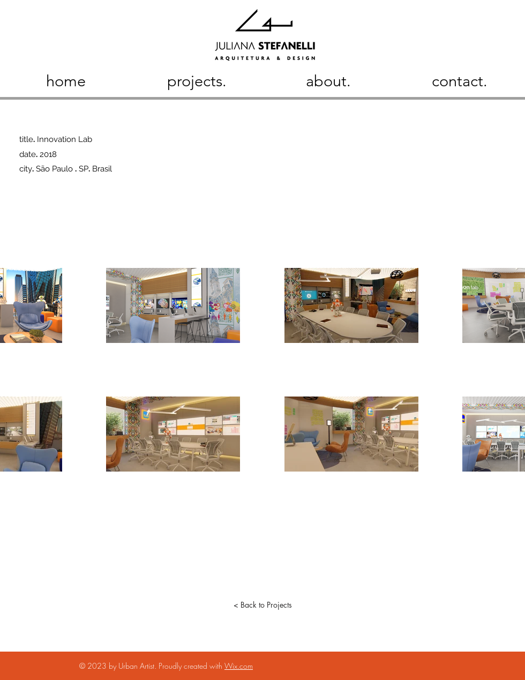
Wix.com (238, 666)
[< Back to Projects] (262, 605)
